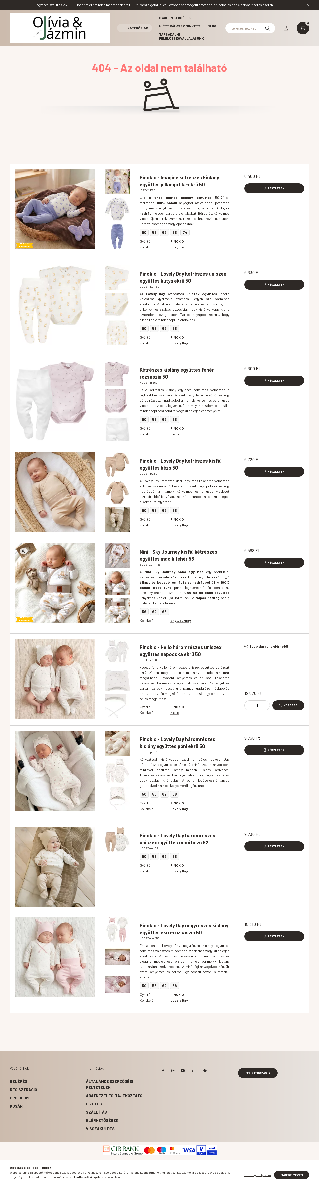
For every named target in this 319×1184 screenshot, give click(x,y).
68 (174, 232)
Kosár (16, 1106)
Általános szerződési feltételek (109, 1084)
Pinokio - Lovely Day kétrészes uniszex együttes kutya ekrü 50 (183, 277)
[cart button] (303, 28)
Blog (212, 26)
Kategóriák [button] (134, 28)
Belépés (18, 1081)
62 (164, 232)
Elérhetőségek (102, 1120)
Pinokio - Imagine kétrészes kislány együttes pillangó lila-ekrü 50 (179, 180)
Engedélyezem (291, 1176)
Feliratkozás (257, 1073)
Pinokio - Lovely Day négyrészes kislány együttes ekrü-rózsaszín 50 (184, 928)
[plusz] (266, 705)
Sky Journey (180, 620)
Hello (174, 434)
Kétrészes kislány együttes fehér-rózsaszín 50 (178, 373)
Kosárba (291, 705)
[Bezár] (308, 5)
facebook (163, 1071)
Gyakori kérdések (175, 18)
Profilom (19, 1097)
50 (144, 232)
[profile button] (286, 28)
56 (154, 232)
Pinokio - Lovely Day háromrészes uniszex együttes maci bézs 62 (177, 838)
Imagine (177, 247)
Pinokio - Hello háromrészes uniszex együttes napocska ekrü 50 (181, 650)
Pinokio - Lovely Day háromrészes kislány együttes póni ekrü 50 (177, 742)
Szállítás (96, 1112)
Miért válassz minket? (179, 26)
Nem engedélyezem (257, 1176)
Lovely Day (179, 343)
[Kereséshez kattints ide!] (250, 28)
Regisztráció (23, 1089)
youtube (183, 1071)
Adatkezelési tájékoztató (114, 1095)
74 (185, 232)
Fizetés (94, 1103)
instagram (173, 1071)
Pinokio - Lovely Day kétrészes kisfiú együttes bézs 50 (181, 464)
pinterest (193, 1071)
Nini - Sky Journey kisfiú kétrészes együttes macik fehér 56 (178, 555)
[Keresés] (267, 28)
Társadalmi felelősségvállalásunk (181, 36)
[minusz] (248, 705)
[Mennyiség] (257, 705)
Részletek (275, 188)
